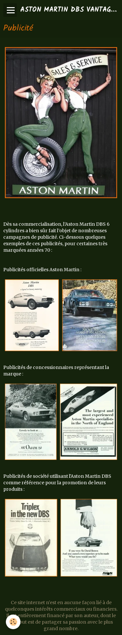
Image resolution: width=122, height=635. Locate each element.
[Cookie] (13, 622)
